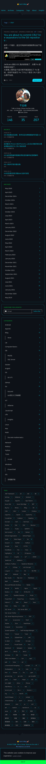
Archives (11, 10)
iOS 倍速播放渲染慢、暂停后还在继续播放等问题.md (22, 135)
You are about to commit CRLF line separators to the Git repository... (22, 37)
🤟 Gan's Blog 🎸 (23, 4)
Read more (37, 80)
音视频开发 (10, 137)
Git (35, 32)
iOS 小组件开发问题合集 (12, 164)
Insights (41, 10)
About (34, 10)
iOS (5, 137)
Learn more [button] (17, 756)
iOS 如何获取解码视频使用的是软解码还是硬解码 (21, 155)
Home (3, 10)
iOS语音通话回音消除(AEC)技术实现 (16, 173)
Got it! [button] (23, 762)
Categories (20, 10)
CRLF (10, 80)
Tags (28, 10)
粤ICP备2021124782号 (23, 746)
